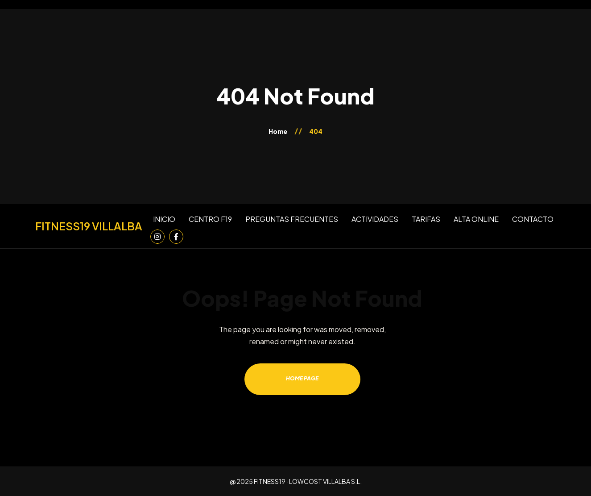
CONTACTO (533, 219)
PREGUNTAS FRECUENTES (291, 219)
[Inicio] (88, 226)
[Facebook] (176, 236)
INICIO (164, 219)
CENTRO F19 (210, 219)
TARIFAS (426, 219)
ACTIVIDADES (374, 219)
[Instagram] (157, 236)
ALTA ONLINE (476, 219)
